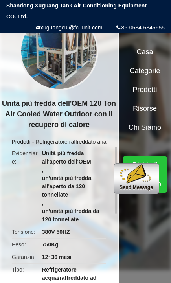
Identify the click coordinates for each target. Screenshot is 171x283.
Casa (145, 52)
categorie (145, 71)
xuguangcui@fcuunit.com (71, 27)
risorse (145, 108)
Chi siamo (145, 127)
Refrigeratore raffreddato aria (70, 142)
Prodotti (21, 142)
